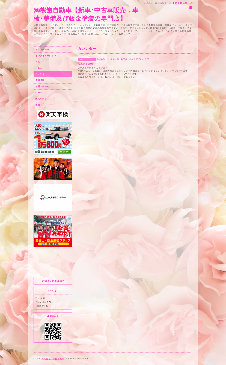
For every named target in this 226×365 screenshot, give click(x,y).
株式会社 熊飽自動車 (52, 358)
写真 (37, 62)
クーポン (39, 92)
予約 (37, 105)
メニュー (39, 68)
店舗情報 (39, 80)
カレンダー (41, 74)
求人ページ (41, 99)
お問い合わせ (42, 86)
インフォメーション (45, 55)
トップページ (42, 49)
